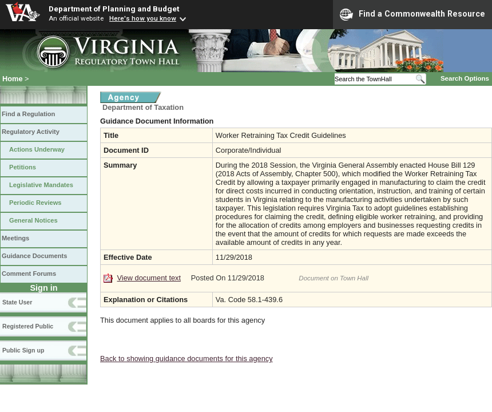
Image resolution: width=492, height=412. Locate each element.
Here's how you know (142, 18)
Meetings (15, 238)
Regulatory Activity (30, 131)
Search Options (465, 78)
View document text (149, 278)
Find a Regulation (28, 113)
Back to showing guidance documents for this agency (186, 358)
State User (17, 302)
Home (12, 78)
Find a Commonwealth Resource (412, 14)
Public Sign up (23, 350)
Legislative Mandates (41, 184)
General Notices (33, 220)
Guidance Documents (34, 255)
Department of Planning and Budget (114, 8)
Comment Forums (29, 273)
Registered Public (27, 326)
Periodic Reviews (35, 202)
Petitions (22, 167)
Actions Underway (37, 149)
